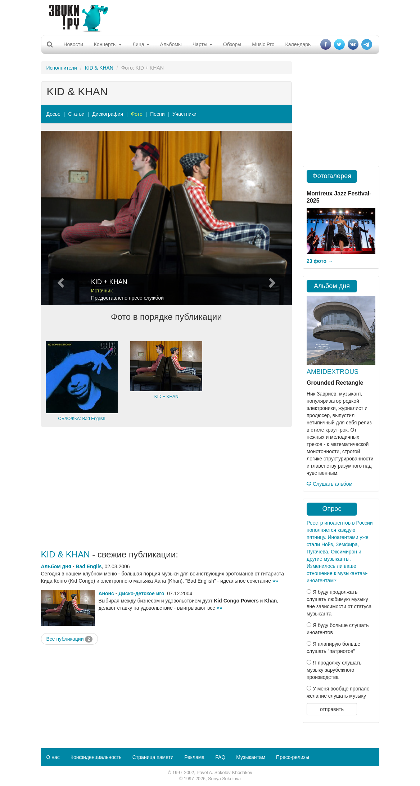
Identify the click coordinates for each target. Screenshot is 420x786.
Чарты (202, 44)
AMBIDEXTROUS (332, 371)
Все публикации (69, 639)
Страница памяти (152, 757)
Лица (140, 44)
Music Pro (263, 44)
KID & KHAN (99, 68)
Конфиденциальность (96, 757)
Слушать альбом (329, 484)
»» (275, 581)
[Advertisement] (207, 16)
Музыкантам (250, 757)
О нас (53, 757)
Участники (184, 114)
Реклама (194, 757)
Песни (157, 114)
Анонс (106, 593)
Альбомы (171, 44)
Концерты (108, 44)
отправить (332, 709)
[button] (60, 218)
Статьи (76, 114)
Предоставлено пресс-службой (127, 298)
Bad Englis (88, 566)
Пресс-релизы (292, 757)
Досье (53, 114)
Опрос (332, 508)
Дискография (107, 114)
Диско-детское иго (141, 593)
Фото (137, 114)
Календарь (298, 44)
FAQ (220, 757)
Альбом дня (56, 566)
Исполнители (61, 68)
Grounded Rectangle (335, 383)
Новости (73, 44)
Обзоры (232, 44)
